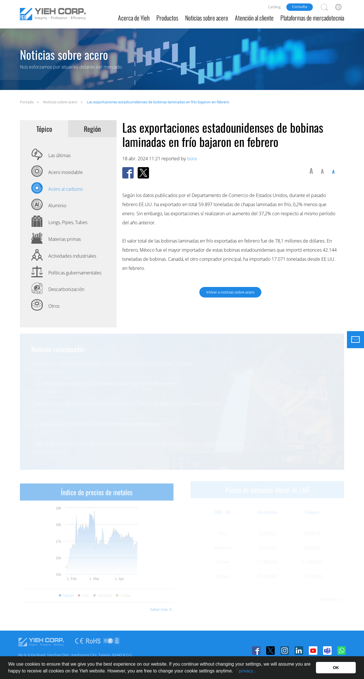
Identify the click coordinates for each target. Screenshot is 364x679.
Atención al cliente (254, 17)
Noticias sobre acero (206, 17)
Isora (192, 158)
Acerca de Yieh (134, 17)
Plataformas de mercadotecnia (312, 17)
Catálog (274, 6)
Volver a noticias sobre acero (230, 292)
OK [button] (336, 667)
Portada (27, 101)
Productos (167, 17)
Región (92, 129)
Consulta (299, 6)
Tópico (44, 129)
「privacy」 (246, 670)
